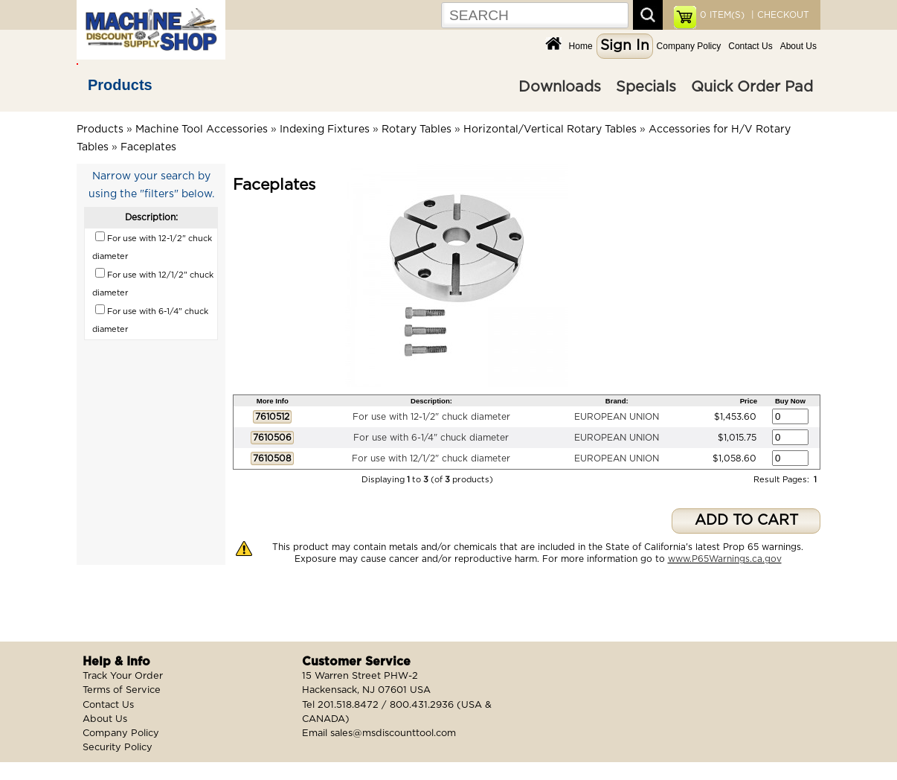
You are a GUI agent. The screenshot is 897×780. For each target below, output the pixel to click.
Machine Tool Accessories (201, 129)
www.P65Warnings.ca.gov (725, 558)
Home (581, 46)
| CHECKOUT (778, 14)
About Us (798, 46)
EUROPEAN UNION (616, 416)
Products (120, 85)
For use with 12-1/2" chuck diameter (431, 416)
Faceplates (148, 147)
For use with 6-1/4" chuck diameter (431, 437)
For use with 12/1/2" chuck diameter (431, 458)
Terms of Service (122, 690)
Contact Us (750, 46)
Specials (646, 87)
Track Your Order (123, 676)
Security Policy (117, 747)
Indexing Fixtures (325, 129)
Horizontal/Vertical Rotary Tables (550, 129)
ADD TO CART (746, 521)
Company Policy (689, 46)
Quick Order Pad (752, 87)
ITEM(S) (722, 14)
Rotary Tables (416, 129)
